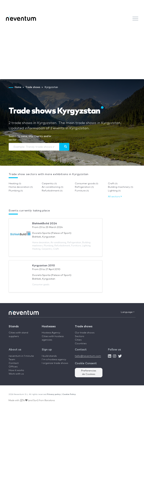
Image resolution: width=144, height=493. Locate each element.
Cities (78, 340)
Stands (14, 326)
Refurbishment (52, 191)
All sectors (115, 196)
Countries (80, 343)
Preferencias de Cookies (88, 373)
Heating (15, 183)
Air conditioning (52, 187)
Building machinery (120, 187)
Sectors (79, 336)
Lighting (114, 191)
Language (127, 312)
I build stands (49, 356)
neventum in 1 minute (21, 356)
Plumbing (16, 191)
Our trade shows (84, 333)
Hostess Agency (51, 333)
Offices (13, 367)
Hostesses (49, 326)
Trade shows (83, 326)
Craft (113, 183)
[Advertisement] (72, 51)
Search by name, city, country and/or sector (30, 138)
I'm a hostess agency (54, 359)
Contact (14, 363)
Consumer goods (86, 183)
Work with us (16, 374)
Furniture (82, 191)
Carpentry (49, 183)
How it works (16, 370)
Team (12, 359)
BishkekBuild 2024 (44, 223)
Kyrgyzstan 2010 (43, 265)
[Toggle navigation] (135, 18)
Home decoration (21, 187)
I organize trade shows (55, 363)
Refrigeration (84, 187)
